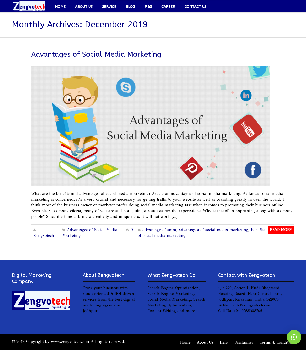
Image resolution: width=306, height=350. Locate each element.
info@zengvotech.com (252, 305)
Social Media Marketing (169, 299)
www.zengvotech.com (70, 341)
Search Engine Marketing (171, 293)
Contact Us (195, 7)
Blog (130, 7)
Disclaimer (243, 342)
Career (168, 7)
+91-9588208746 (247, 311)
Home (60, 7)
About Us (84, 7)
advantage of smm (159, 229)
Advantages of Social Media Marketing (96, 54)
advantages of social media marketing (213, 229)
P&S (148, 7)
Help (224, 342)
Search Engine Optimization (173, 288)
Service (109, 7)
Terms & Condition (277, 342)
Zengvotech (43, 235)
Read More (281, 229)
